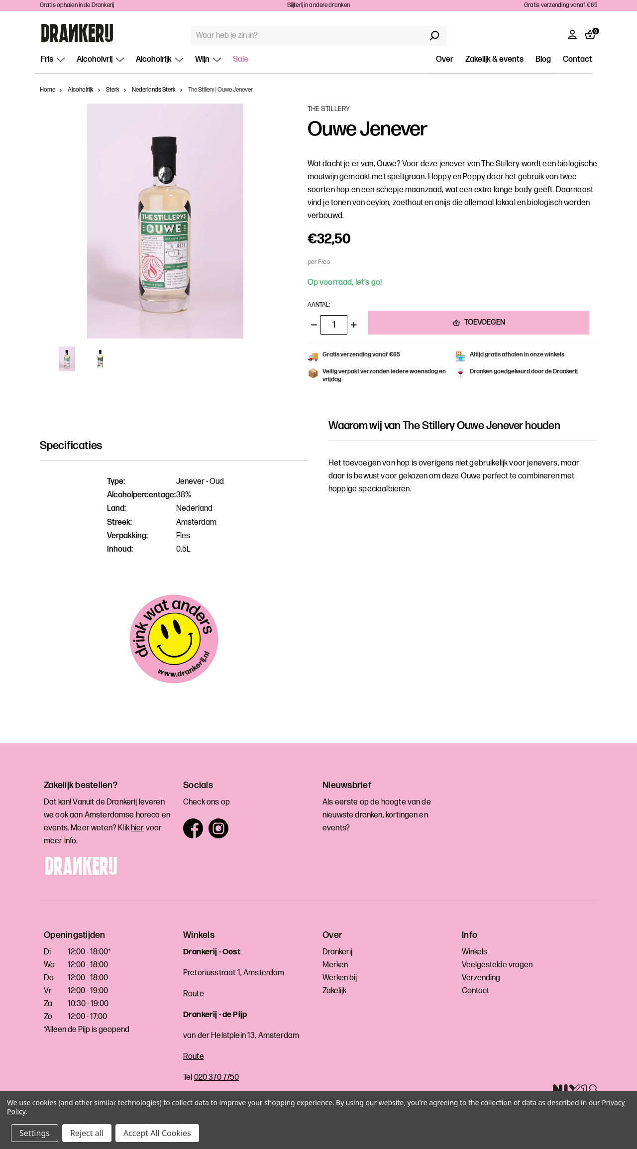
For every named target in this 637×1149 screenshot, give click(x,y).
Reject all (87, 1133)
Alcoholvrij (100, 59)
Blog (543, 59)
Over (444, 59)
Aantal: (319, 305)
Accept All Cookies (157, 1133)
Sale (240, 59)
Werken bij (339, 978)
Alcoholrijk (159, 59)
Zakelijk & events (494, 59)
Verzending (481, 978)
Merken (335, 965)
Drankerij (337, 952)
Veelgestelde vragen (497, 965)
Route (193, 994)
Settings (34, 1133)
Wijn (208, 59)
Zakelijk (334, 991)
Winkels (474, 952)
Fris (53, 59)
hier (137, 828)
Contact (577, 59)
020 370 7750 (216, 1077)
